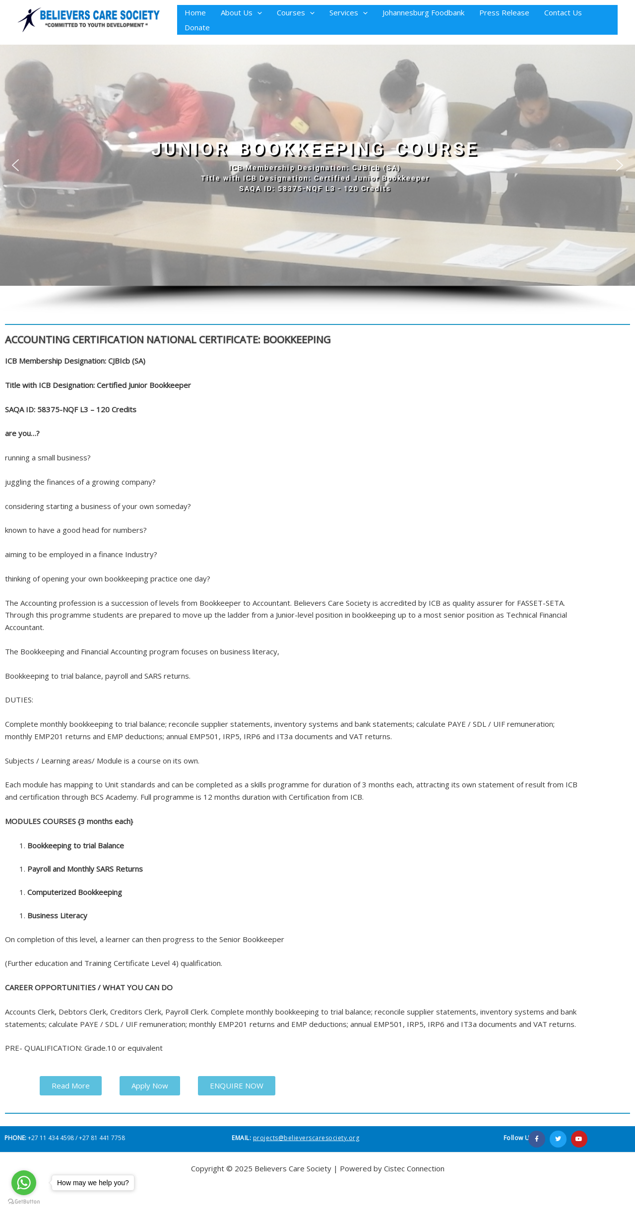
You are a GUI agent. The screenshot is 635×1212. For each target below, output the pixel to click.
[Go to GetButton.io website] (24, 1202)
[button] (257, 12)
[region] (317, 179)
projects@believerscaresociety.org (306, 1138)
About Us (241, 12)
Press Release (504, 12)
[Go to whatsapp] (23, 1182)
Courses (296, 12)
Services (348, 12)
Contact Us (563, 12)
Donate (197, 27)
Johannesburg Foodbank (423, 12)
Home (195, 12)
